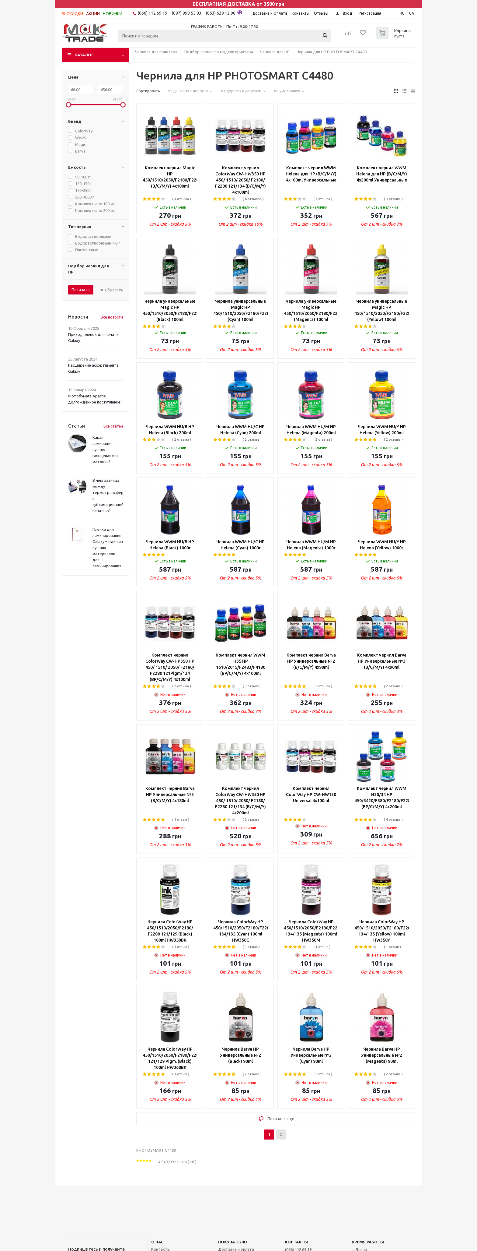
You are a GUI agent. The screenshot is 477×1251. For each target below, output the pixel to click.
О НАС (157, 1242)
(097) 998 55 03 (186, 13)
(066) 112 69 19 (152, 13)
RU (402, 13)
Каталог (84, 55)
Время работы (368, 1242)
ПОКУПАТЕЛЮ (232, 1242)
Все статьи (113, 426)
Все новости (112, 317)
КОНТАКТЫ (296, 1242)
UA (411, 13)
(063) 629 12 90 (224, 12)
